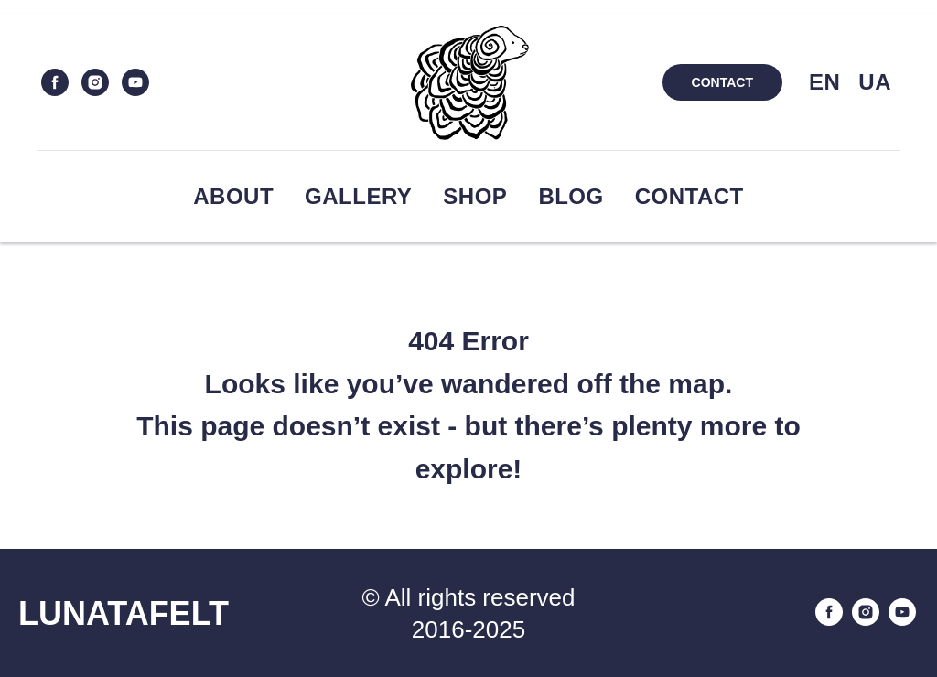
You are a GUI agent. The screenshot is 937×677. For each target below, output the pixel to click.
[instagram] (95, 82)
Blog (570, 196)
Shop (475, 196)
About (233, 196)
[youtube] (135, 82)
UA (874, 82)
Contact (689, 196)
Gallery (358, 196)
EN (824, 82)
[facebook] (55, 82)
